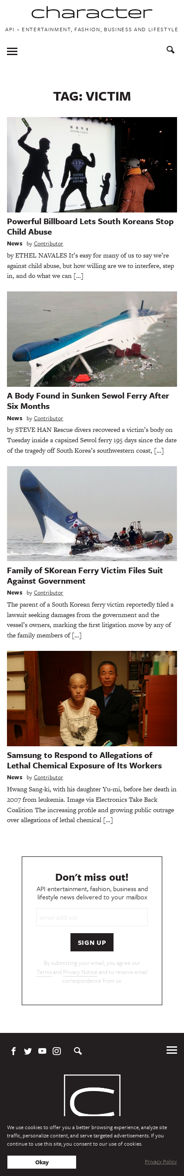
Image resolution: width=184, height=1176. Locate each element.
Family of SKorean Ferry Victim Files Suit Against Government (85, 575)
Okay (42, 1162)
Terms (44, 971)
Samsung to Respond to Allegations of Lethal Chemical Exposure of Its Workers (84, 760)
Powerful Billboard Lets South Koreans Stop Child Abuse (90, 226)
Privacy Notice (80, 971)
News (14, 243)
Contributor (49, 243)
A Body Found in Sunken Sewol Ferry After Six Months (88, 400)
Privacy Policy (161, 1161)
